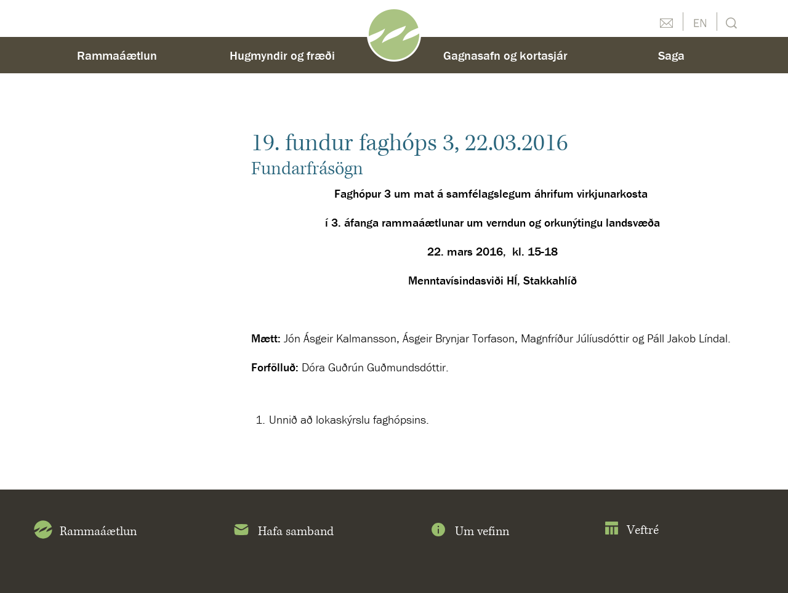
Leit (730, 22)
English (700, 21)
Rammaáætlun (117, 55)
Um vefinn (469, 532)
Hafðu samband (666, 21)
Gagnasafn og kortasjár (505, 55)
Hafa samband (283, 532)
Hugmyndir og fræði (282, 55)
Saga (671, 55)
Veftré (631, 530)
